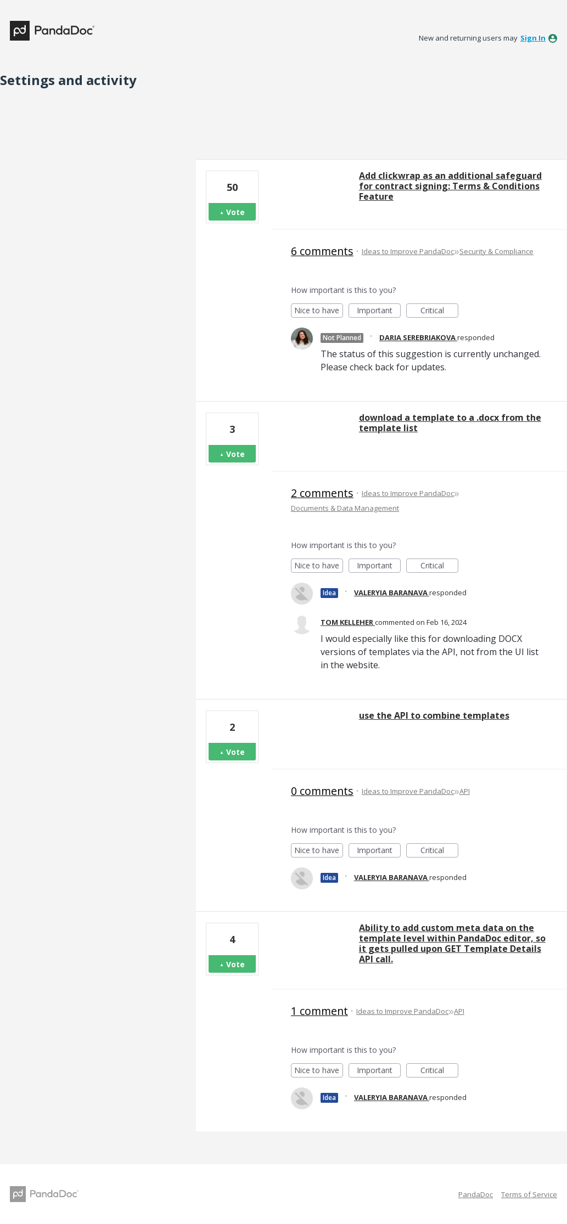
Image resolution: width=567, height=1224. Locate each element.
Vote (235, 212)
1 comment (319, 1010)
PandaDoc (475, 1194)
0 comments (322, 790)
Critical (439, 311)
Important (379, 311)
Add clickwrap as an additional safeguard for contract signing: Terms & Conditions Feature (450, 186)
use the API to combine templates (434, 715)
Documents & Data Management (345, 508)
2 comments (322, 493)
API (464, 791)
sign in (533, 38)
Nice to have (318, 311)
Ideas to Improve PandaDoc (408, 251)
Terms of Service (529, 1194)
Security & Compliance (496, 251)
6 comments (322, 251)
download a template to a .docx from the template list (450, 422)
